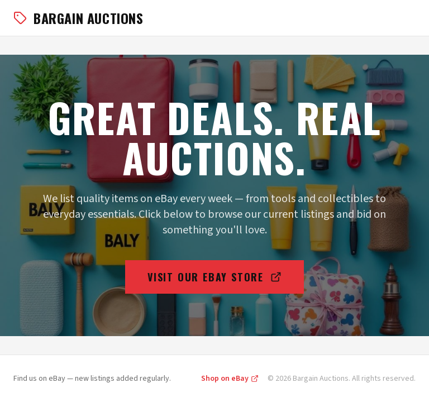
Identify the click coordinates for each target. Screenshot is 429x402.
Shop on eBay (230, 378)
